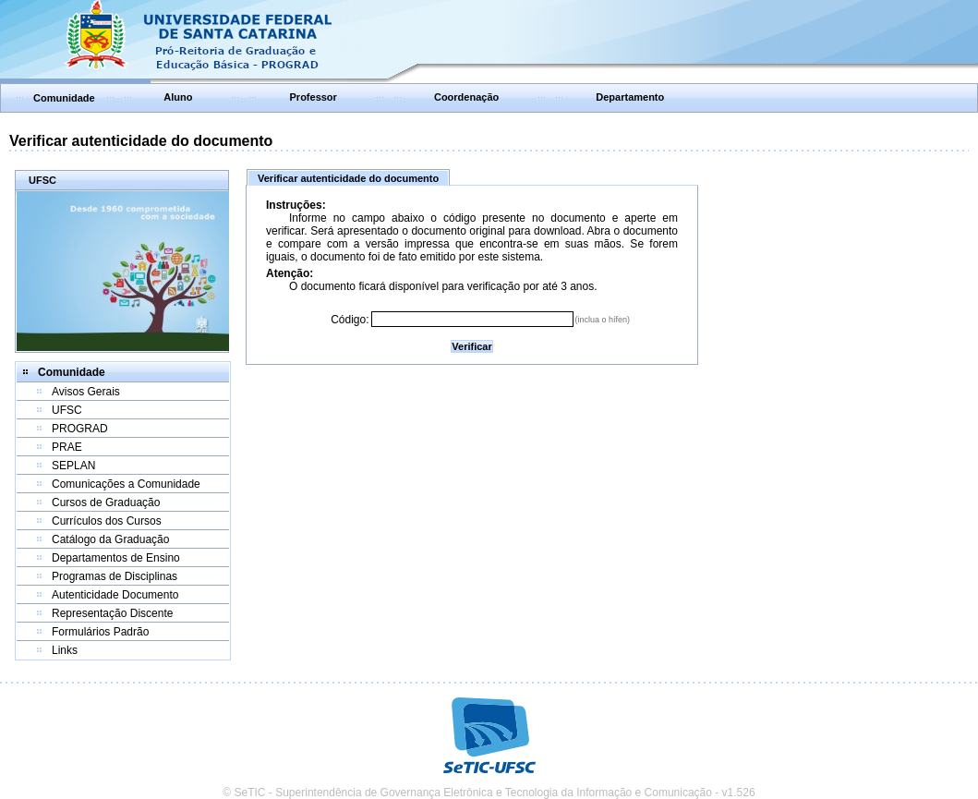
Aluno (177, 97)
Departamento (630, 97)
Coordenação (466, 97)
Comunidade (64, 97)
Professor (313, 97)
